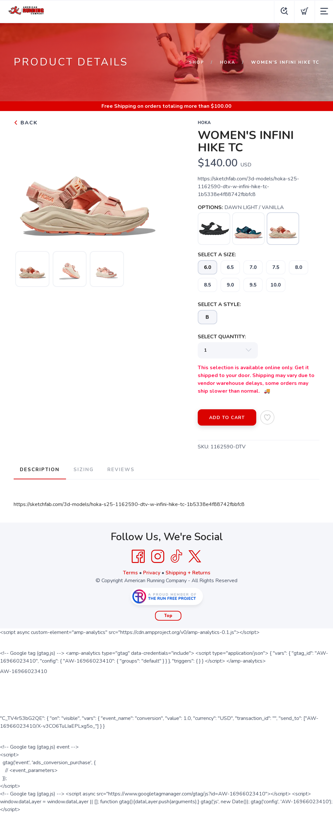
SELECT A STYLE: (219, 304)
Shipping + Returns (188, 571)
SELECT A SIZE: (217, 254)
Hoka (227, 62)
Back (26, 122)
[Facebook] (138, 555)
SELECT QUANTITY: (222, 336)
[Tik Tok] (176, 555)
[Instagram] (157, 555)
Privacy (151, 571)
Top (168, 615)
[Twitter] (195, 555)
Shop (196, 62)
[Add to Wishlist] (267, 417)
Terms (130, 571)
